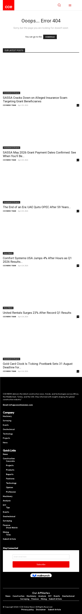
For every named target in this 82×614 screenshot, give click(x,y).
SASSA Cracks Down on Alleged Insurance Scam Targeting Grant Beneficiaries (35, 99)
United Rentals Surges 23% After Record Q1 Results (37, 312)
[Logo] (8, 7)
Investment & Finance (11, 93)
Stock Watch (8, 253)
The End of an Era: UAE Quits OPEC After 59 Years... (37, 207)
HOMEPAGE (50, 37)
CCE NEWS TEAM (9, 105)
